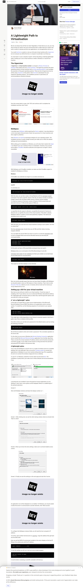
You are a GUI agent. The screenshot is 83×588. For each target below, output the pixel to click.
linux (17, 42)
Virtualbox (20, 147)
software (40, 66)
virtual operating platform (39, 69)
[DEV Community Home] (4, 1)
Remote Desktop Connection (40, 336)
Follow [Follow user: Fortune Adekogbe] (69, 10)
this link (35, 72)
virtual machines (31, 67)
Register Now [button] (63, 82)
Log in (69, 1)
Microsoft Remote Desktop (27, 338)
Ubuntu (37, 131)
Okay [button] (8, 585)
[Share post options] (4, 58)
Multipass (22, 131)
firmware (45, 66)
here (45, 356)
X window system (39, 350)
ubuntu (21, 42)
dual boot (18, 52)
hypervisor (51, 52)
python (13, 42)
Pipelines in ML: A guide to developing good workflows (69, 32)
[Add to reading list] (4, 50)
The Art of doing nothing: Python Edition (69, 37)
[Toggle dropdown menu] (79, 43)
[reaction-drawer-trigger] (4, 41)
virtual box (20, 72)
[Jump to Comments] (4, 46)
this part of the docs (16, 284)
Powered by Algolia (41, 1)
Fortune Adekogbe (18, 27)
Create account (76, 1)
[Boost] (4, 54)
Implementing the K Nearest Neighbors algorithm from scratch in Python (69, 26)
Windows (16, 137)
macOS (22, 137)
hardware (13, 67)
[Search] (8, 2)
